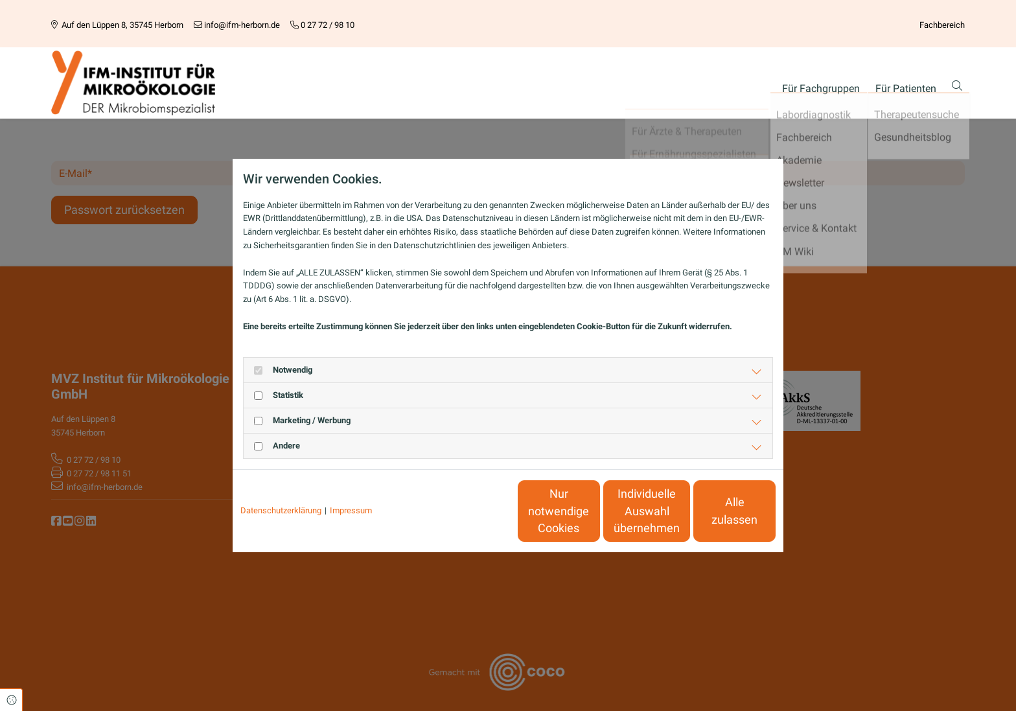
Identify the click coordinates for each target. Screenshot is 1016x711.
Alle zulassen (716, 511)
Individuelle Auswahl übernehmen (593, 511)
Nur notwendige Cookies (469, 511)
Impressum (351, 510)
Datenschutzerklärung (280, 510)
